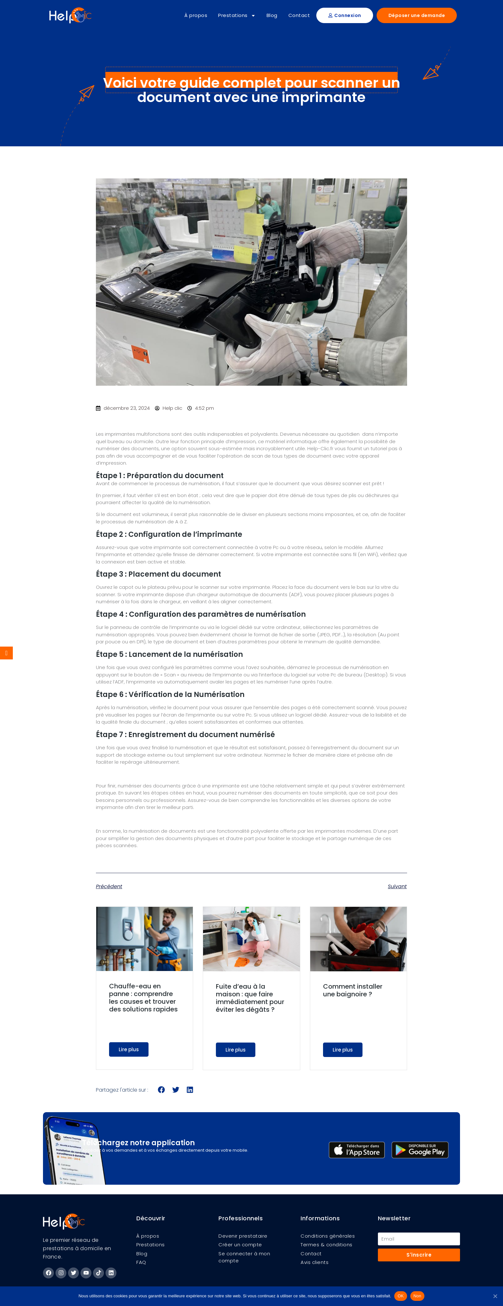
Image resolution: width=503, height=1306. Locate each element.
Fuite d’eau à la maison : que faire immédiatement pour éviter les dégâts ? (250, 998)
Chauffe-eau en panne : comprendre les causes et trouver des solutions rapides (143, 998)
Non (417, 1295)
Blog (272, 15)
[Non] (495, 1296)
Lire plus (129, 1049)
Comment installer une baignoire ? (352, 990)
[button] (161, 1090)
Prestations (237, 15)
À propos (195, 15)
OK (400, 1295)
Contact (299, 15)
